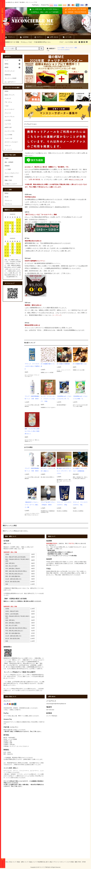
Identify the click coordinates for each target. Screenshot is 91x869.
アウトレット (8, 200)
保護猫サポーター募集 (11, 42)
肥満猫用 (7, 165)
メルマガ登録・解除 (71, 42)
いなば (6, 105)
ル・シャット (8, 149)
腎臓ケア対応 (8, 180)
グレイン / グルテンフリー (12, 173)
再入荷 (6, 197)
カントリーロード (9, 109)
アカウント (10, 37)
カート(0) (67, 37)
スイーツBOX (60, 47)
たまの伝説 (8, 120)
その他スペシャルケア (11, 184)
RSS (79, 862)
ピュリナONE (8, 134)
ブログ (61, 42)
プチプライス (8, 204)
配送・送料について (22, 862)
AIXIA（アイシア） (10, 95)
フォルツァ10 (8, 138)
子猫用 (6, 158)
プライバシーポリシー (59, 862)
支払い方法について (10, 862)
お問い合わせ (52, 37)
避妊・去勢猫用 (9, 162)
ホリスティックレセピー (11, 142)
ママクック (8, 145)
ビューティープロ (9, 131)
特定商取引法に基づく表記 (45, 862)
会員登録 (24, 37)
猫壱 (76, 47)
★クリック (53, 222)
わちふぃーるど (26, 42)
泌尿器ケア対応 (9, 176)
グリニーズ (8, 113)
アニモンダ (8, 98)
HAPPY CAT (8, 127)
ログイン (38, 37)
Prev (26, 71)
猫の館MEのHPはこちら (41, 42)
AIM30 (6, 91)
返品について (33, 862)
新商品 (6, 193)
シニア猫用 (8, 169)
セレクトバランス (9, 116)
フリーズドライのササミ (63, 49)
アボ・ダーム (8, 102)
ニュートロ (8, 124)
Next (86, 71)
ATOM (84, 862)
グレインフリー (69, 47)
